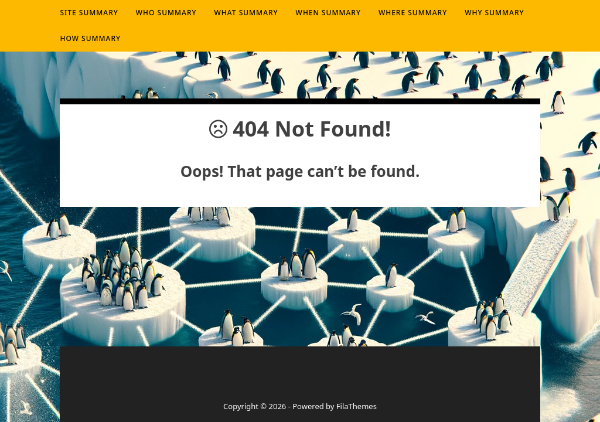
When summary (328, 13)
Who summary (166, 13)
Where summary (413, 13)
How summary (90, 38)
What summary (246, 13)
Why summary (494, 13)
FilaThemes (356, 406)
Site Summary (89, 13)
